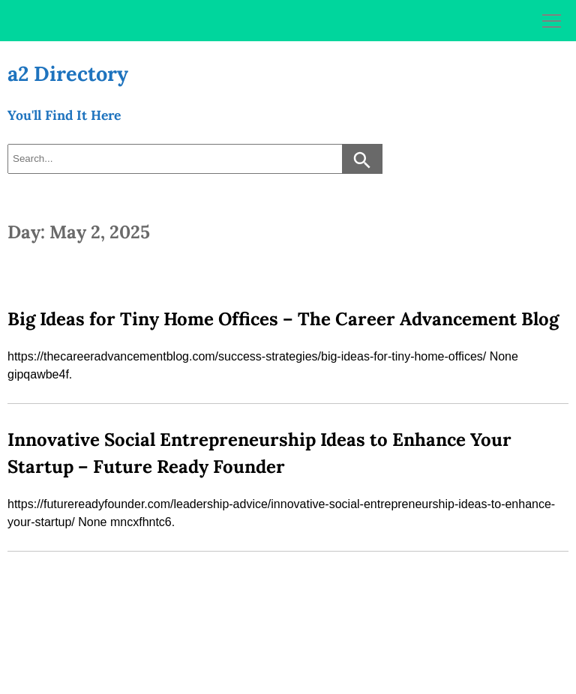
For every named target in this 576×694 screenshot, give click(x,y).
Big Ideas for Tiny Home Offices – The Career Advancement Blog (283, 319)
